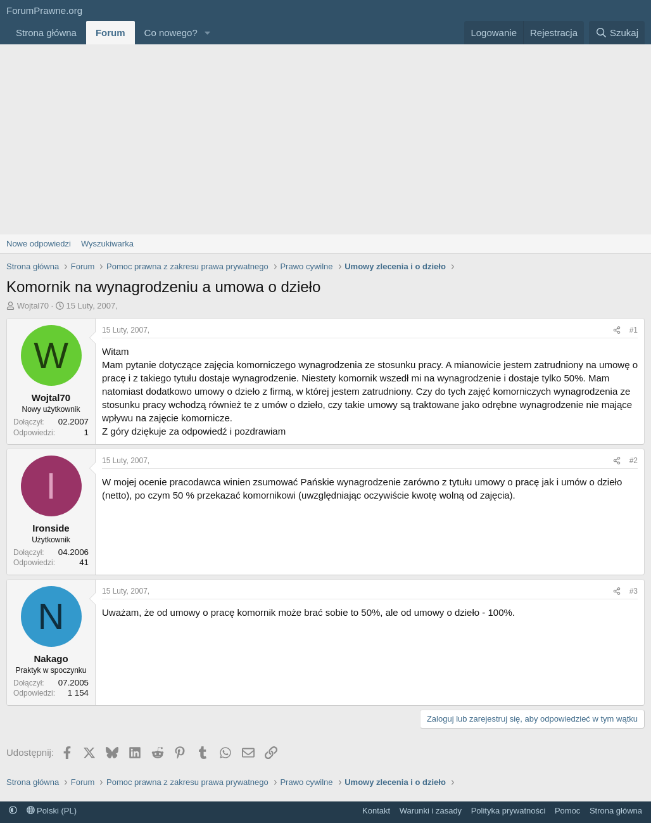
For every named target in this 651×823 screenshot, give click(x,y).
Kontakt (376, 810)
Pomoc (567, 810)
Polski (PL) (52, 810)
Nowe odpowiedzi (38, 243)
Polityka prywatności (508, 810)
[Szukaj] (617, 32)
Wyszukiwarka (107, 243)
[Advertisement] (325, 139)
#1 (633, 330)
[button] (208, 32)
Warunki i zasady (431, 810)
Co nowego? (171, 32)
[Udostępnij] (617, 330)
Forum (110, 32)
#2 (633, 460)
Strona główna (46, 32)
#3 (633, 591)
